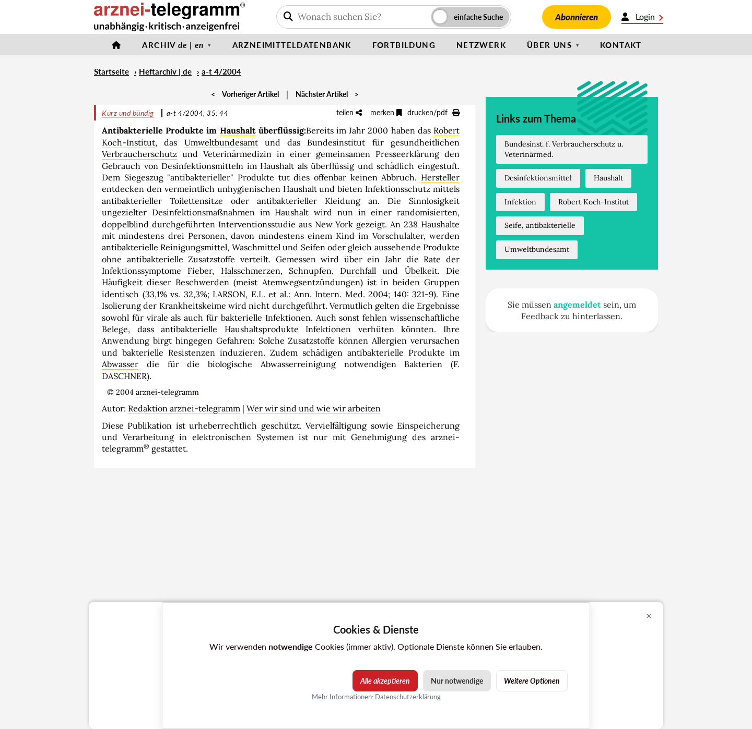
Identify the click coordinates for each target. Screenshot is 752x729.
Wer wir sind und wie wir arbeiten (313, 408)
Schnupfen (310, 270)
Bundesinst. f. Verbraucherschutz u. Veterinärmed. (563, 149)
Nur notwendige (457, 680)
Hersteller (440, 177)
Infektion (520, 201)
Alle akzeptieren (385, 680)
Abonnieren (576, 16)
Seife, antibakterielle (539, 225)
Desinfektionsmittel (538, 178)
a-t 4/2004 (221, 71)
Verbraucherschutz (139, 154)
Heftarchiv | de (165, 71)
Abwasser (120, 364)
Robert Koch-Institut (593, 201)
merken (386, 112)
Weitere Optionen (532, 680)
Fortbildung (404, 45)
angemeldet (577, 304)
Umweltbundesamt (221, 142)
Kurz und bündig (128, 112)
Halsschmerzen (250, 270)
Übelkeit (421, 270)
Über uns (549, 45)
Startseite (111, 71)
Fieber (199, 270)
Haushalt (238, 130)
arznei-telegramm (167, 392)
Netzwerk (481, 45)
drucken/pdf (433, 112)
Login (642, 16)
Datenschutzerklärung (408, 696)
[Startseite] (116, 45)
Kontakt (621, 45)
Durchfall (358, 270)
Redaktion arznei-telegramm (184, 408)
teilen (349, 112)
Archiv (173, 45)
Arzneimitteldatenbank (291, 45)
